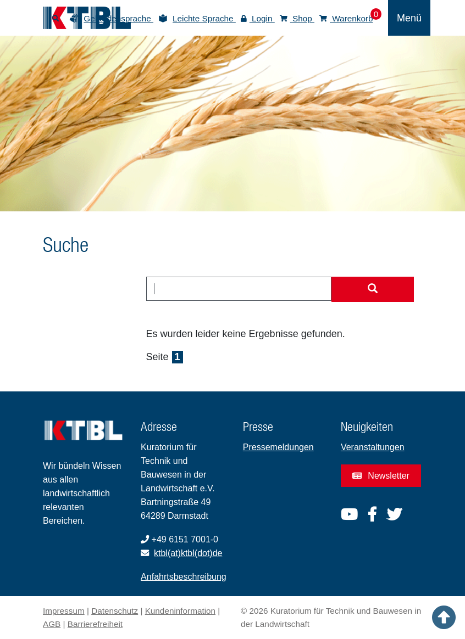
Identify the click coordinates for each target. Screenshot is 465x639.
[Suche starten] (372, 289)
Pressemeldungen (278, 447)
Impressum (64, 610)
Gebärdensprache (118, 18)
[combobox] (239, 289)
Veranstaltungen (373, 447)
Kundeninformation (180, 610)
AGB (51, 624)
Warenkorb (346, 18)
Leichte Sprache (204, 18)
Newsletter (380, 475)
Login (258, 18)
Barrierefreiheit (95, 624)
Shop (297, 18)
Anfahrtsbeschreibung (183, 576)
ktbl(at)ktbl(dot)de (188, 553)
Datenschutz (114, 610)
